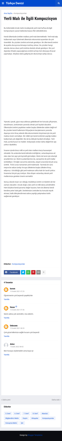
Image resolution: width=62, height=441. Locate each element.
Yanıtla (6, 299)
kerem (12, 288)
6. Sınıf (17, 413)
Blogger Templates (35, 435)
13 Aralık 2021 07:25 (17, 291)
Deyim (25, 418)
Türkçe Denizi (15, 3)
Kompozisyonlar (20, 13)
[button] (3, 3)
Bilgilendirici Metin (12, 418)
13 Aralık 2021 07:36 (17, 310)
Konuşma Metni (11, 423)
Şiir (22, 423)
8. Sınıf (35, 413)
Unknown (14, 325)
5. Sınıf (7, 413)
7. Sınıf (26, 413)
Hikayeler (34, 418)
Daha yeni (6, 400)
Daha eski (55, 400)
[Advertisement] (31, 89)
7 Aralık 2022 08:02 (17, 347)
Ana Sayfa (8, 13)
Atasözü (45, 413)
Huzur (12, 307)
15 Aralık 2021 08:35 (17, 328)
